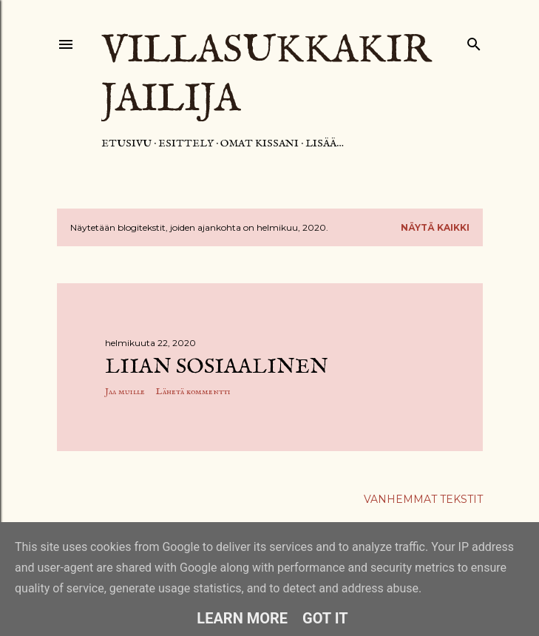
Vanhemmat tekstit (423, 499)
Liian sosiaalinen (216, 367)
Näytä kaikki (435, 227)
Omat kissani (259, 143)
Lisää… (324, 143)
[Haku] (474, 41)
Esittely (186, 143)
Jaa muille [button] (125, 391)
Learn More (242, 618)
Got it (325, 618)
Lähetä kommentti (193, 391)
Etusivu (126, 143)
